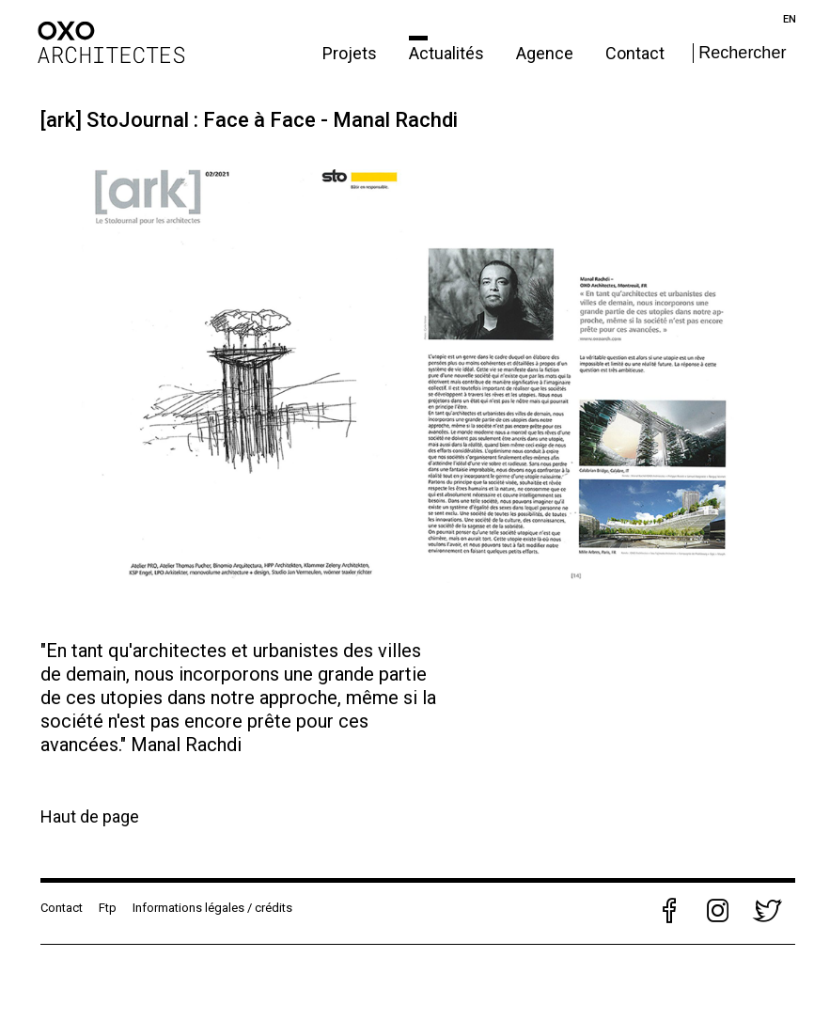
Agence (546, 53)
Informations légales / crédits (212, 908)
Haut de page (89, 816)
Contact (635, 53)
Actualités (448, 53)
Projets (351, 53)
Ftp (108, 908)
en (789, 19)
